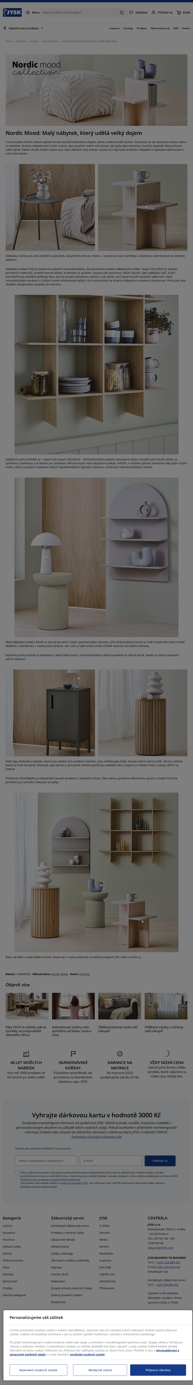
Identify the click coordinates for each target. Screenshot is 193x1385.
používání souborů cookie (87, 1354)
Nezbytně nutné (100, 1370)
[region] (97, 1345)
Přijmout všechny (158, 1370)
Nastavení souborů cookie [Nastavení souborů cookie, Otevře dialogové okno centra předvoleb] (38, 1370)
